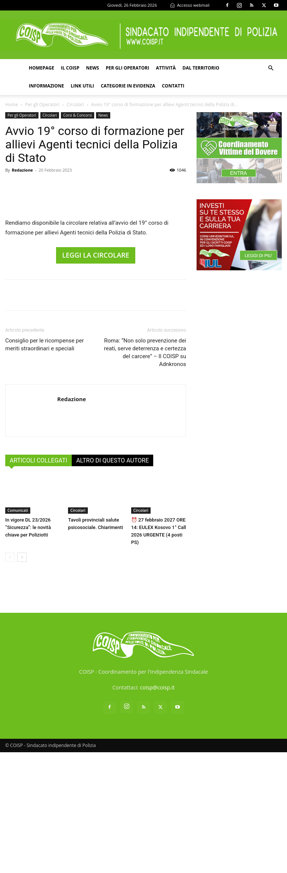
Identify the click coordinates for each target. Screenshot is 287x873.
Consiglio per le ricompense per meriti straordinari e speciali (44, 465)
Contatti (173, 86)
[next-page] (22, 678)
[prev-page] (10, 678)
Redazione (22, 170)
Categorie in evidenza (128, 86)
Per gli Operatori (42, 104)
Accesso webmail (190, 5)
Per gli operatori (127, 68)
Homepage (41, 68)
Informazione (46, 86)
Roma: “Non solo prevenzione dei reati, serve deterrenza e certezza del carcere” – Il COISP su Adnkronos (145, 473)
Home (11, 104)
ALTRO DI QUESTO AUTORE (112, 581)
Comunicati (17, 631)
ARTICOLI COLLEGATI (38, 581)
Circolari (75, 104)
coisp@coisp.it (157, 808)
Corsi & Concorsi (77, 115)
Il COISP (70, 68)
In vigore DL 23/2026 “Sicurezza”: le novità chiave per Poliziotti (28, 648)
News (92, 68)
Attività (166, 68)
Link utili (82, 86)
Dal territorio (200, 68)
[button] (271, 68)
